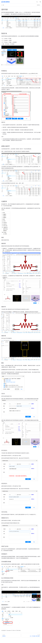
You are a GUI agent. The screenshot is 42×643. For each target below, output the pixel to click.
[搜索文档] (37, 2)
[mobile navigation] (40, 2)
